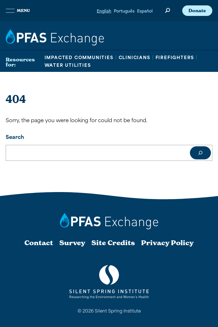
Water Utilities (68, 64)
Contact (38, 243)
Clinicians (134, 57)
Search (15, 136)
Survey (72, 243)
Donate (197, 10)
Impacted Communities (79, 57)
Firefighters (175, 57)
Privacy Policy (167, 243)
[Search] (200, 152)
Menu (18, 10)
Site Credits (113, 243)
